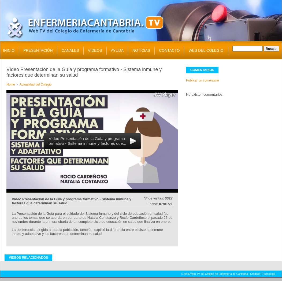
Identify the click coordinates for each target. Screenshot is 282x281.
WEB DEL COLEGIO (205, 50)
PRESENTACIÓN (38, 50)
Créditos (255, 273)
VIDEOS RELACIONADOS (28, 258)
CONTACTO (169, 50)
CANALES (70, 50)
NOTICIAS (141, 50)
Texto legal (268, 273)
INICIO (8, 50)
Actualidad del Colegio (35, 84)
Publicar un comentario (202, 80)
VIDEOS (95, 50)
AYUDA (117, 50)
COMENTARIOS (202, 70)
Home (10, 84)
